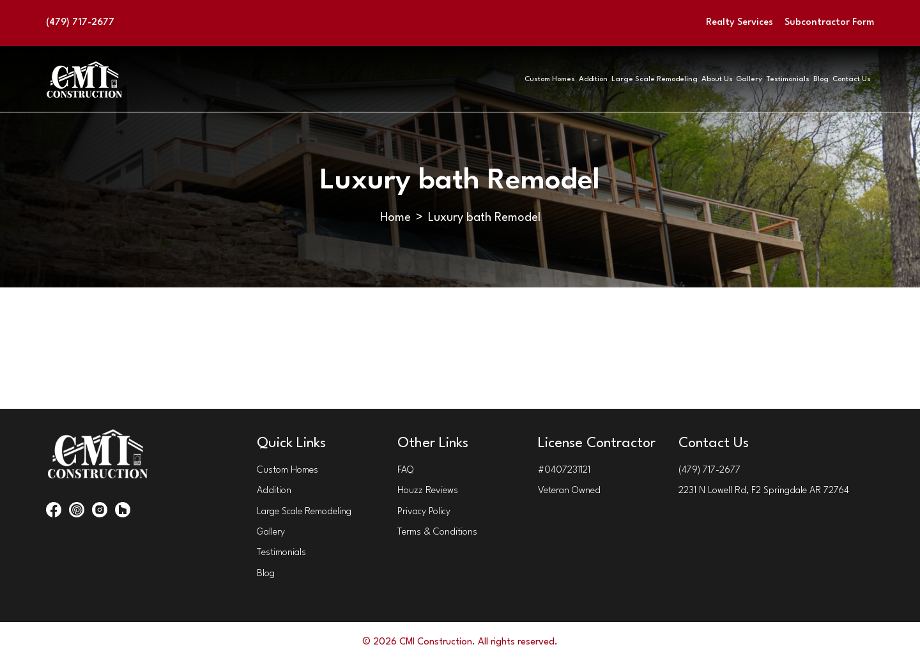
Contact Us (842, 79)
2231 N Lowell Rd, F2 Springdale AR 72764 (763, 491)
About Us (584, 79)
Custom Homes (311, 79)
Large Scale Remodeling (486, 79)
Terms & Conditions (437, 532)
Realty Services (739, 22)
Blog (780, 79)
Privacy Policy (423, 512)
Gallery (647, 79)
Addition (389, 79)
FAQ (405, 470)
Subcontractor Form (829, 22)
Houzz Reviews (427, 491)
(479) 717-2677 (80, 22)
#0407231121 (564, 470)
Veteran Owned (569, 491)
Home (395, 218)
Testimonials (717, 79)
